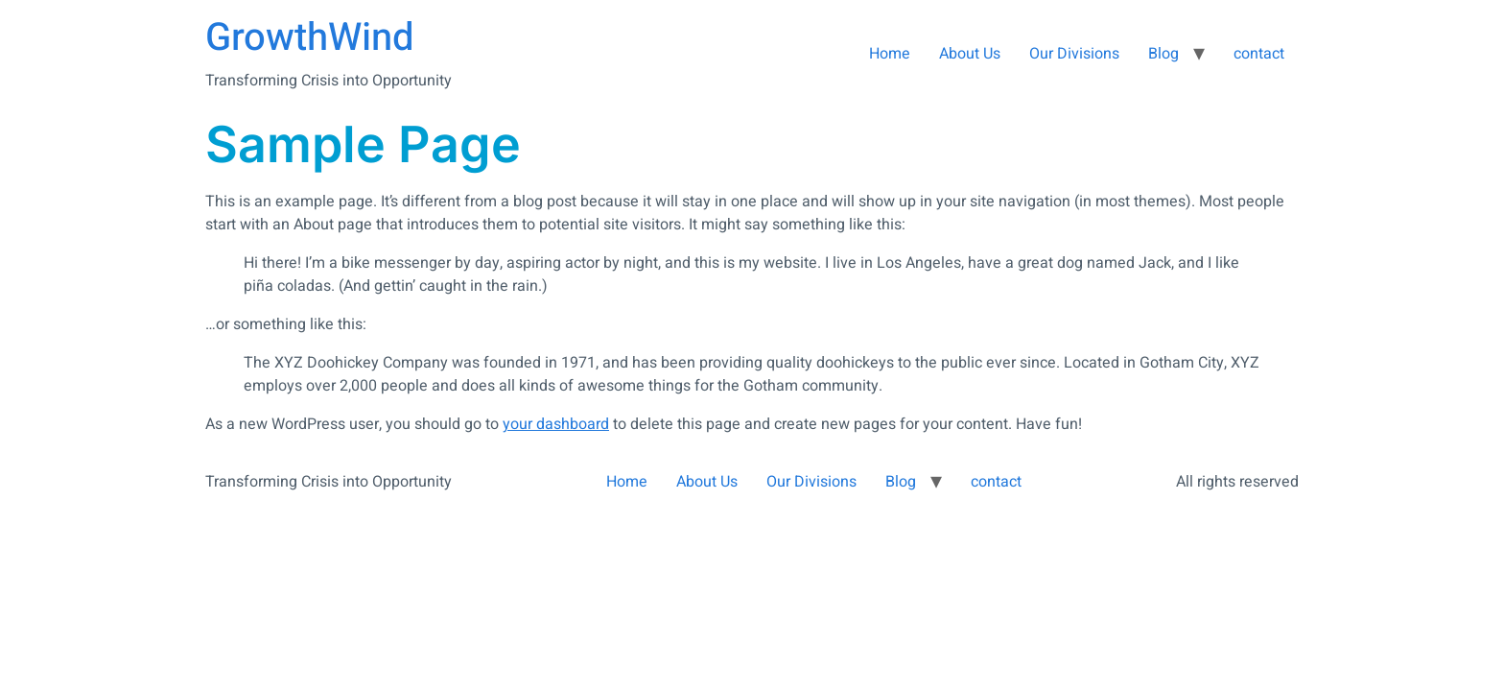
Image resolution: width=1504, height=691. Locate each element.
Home (889, 53)
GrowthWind (309, 38)
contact (1259, 53)
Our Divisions (1074, 53)
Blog (1163, 53)
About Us (969, 53)
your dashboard (556, 424)
